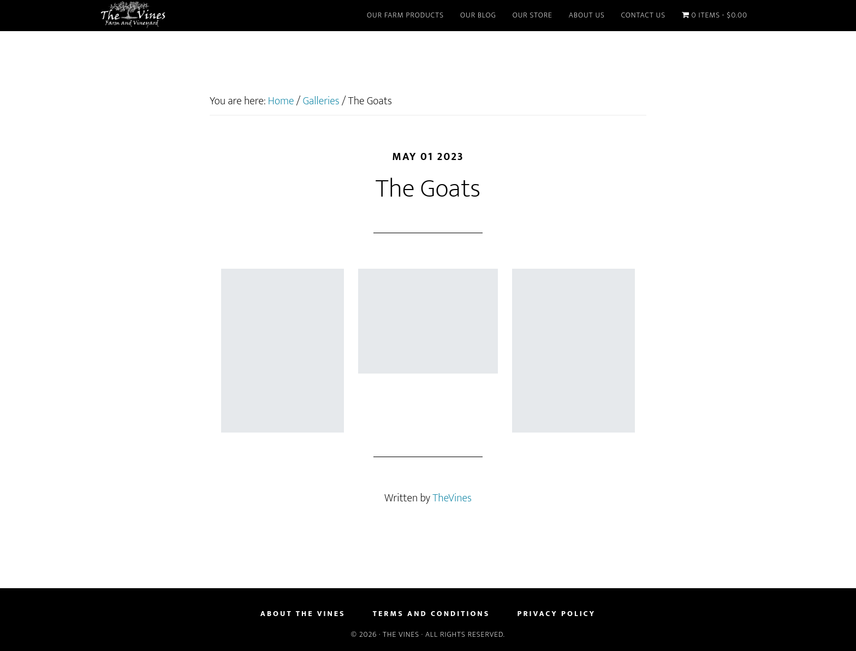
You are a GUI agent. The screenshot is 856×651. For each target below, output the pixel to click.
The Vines (198, 15)
